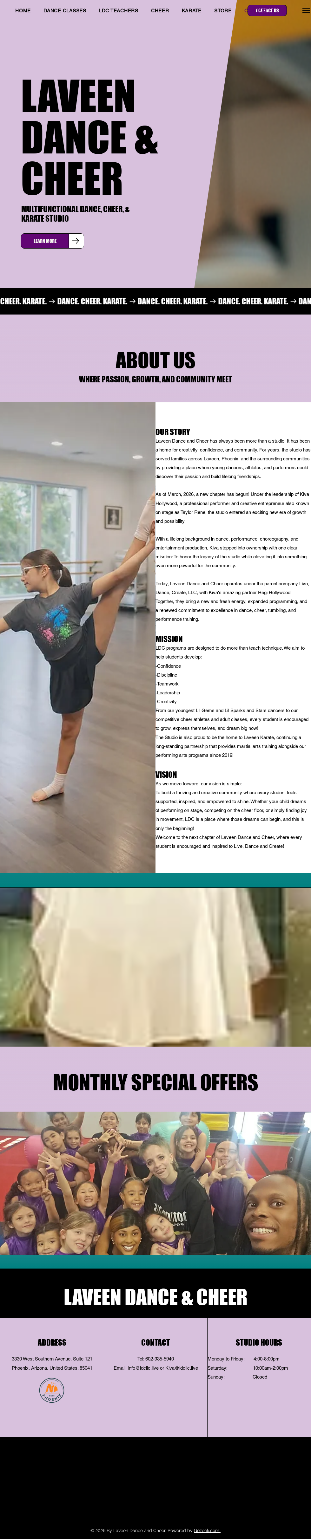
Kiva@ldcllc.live (181, 1368)
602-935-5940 (159, 1358)
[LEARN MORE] (45, 241)
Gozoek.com (207, 1530)
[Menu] (306, 10)
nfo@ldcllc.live (144, 1368)
